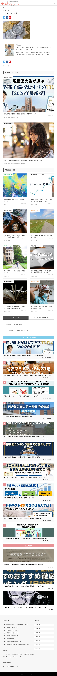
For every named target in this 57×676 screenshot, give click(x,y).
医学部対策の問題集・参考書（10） (13, 641)
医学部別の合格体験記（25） (11, 627)
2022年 (38, 641)
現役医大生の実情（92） (24, 644)
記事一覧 (5, 656)
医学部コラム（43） (9, 624)
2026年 (38, 625)
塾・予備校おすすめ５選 (15, 656)
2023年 (38, 637)
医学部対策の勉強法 (29, 654)
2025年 (38, 629)
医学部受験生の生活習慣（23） (12, 635)
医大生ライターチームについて (10, 666)
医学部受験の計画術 (17, 654)
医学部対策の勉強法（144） (11, 638)
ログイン (19, 330)
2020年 (38, 649)
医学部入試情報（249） (22, 624)
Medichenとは (6, 654)
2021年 (38, 645)
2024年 (38, 633)
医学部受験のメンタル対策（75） (12, 630)
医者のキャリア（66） (9, 644)
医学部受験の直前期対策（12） (12, 632)
